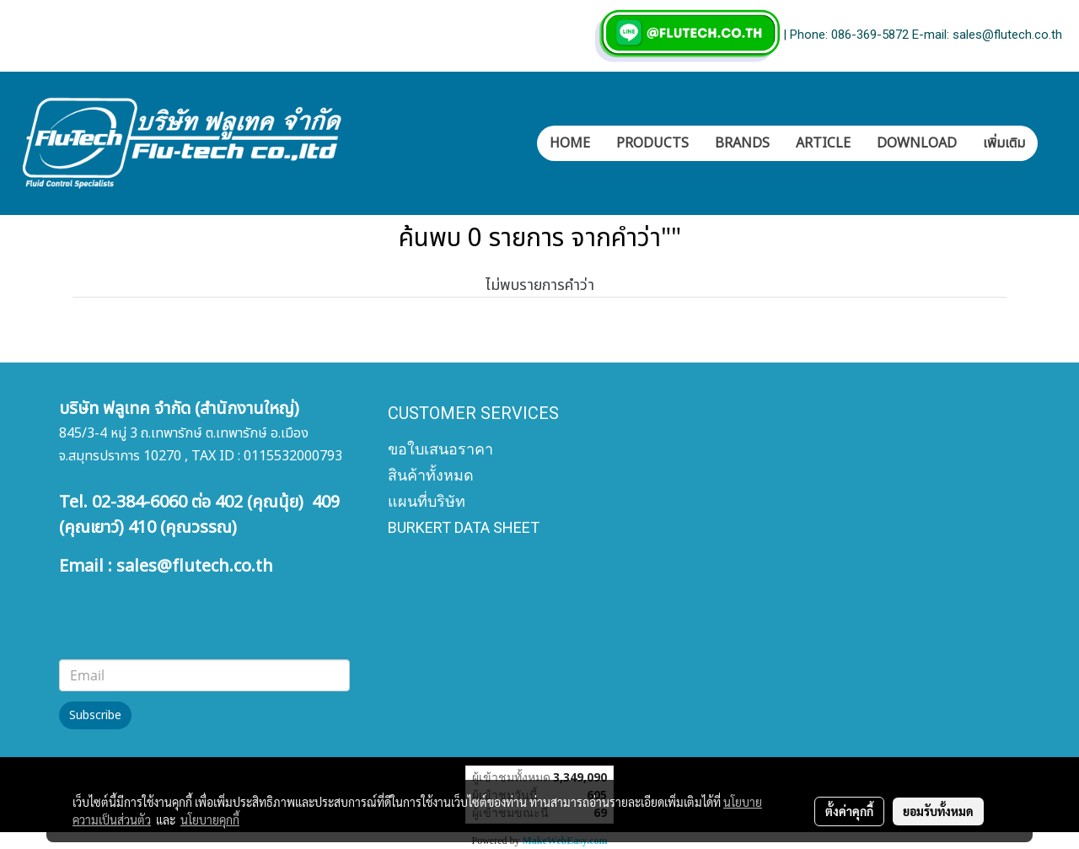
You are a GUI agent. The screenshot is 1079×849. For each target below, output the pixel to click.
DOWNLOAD (917, 143)
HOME (570, 143)
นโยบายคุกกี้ (209, 819)
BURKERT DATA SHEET (464, 527)
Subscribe (95, 715)
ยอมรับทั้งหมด (938, 811)
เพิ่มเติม (1004, 143)
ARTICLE (823, 143)
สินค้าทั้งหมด (431, 475)
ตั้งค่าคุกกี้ (849, 811)
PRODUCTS (652, 143)
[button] (1053, 143)
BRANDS (742, 143)
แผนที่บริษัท (426, 501)
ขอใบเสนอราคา (440, 449)
